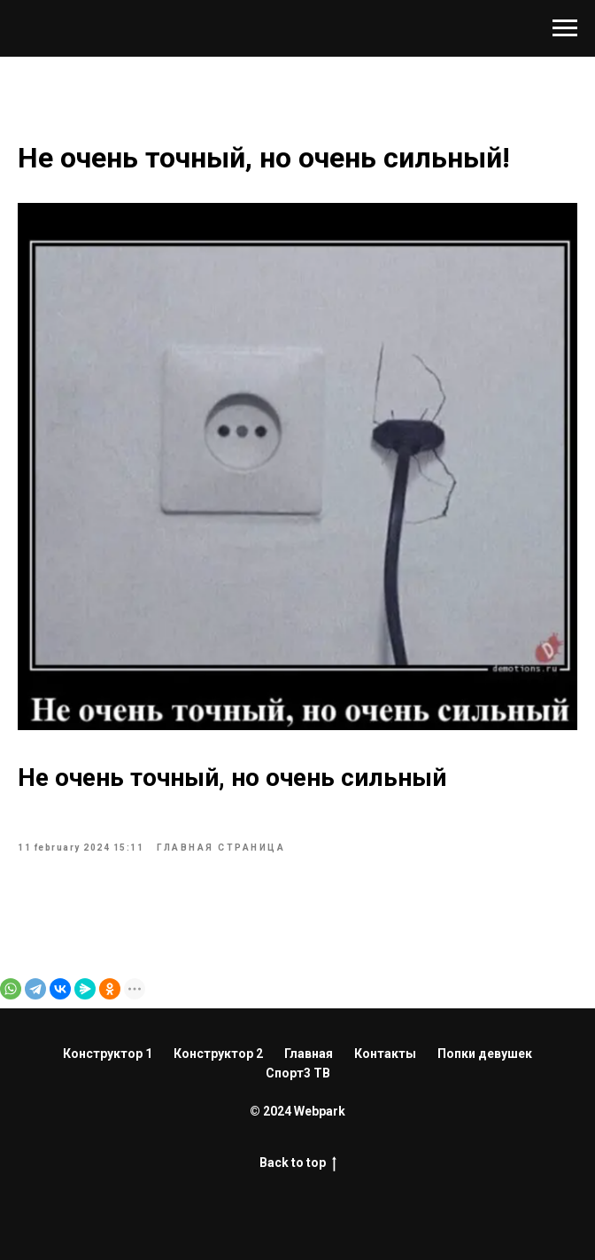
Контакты (385, 1053)
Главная (308, 1053)
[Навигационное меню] (564, 28)
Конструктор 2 (218, 1053)
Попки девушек (484, 1053)
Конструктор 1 (107, 1053)
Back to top (297, 1163)
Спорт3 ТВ (298, 1073)
